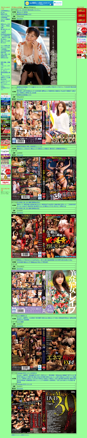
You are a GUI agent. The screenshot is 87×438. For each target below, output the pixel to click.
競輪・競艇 (7, 62)
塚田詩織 (26, 204)
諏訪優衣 (61, 378)
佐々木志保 (33, 92)
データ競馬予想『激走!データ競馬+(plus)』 (5, 37)
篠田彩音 (66, 378)
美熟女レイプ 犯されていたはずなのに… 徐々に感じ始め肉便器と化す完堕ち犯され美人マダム (44, 260)
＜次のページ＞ (24, 435)
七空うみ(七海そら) (62, 380)
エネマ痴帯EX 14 (22, 315)
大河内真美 (38, 91)
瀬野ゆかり (45, 91)
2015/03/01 (20, 388)
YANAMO (35, 378)
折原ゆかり (41, 148)
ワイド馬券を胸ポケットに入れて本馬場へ (5, 47)
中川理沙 (70, 380)
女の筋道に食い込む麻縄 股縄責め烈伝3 (28, 202)
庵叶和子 (52, 148)
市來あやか (20, 319)
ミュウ (41, 380)
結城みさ (46, 378)
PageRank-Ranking (6, 34)
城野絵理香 (73, 318)
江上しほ (41, 206)
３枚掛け (3, 32)
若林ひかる (49, 377)
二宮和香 (70, 204)
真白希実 (36, 206)
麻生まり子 (20, 12)
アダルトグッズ (5, 81)
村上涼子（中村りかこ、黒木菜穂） (45, 375)
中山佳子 (63, 91)
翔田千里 (30, 377)
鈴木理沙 (51, 204)
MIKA (56, 318)
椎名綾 (23, 380)
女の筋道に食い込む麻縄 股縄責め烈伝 (28, 208)
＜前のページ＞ (15, 435)
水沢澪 (19, 380)
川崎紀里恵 (57, 204)
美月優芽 (38, 318)
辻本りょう (35, 380)
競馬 (2, 62)
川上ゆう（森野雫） (23, 318)
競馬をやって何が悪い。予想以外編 (5, 25)
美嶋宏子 (69, 91)
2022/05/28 (20, 99)
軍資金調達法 (5, 72)
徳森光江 (58, 91)
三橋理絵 (23, 378)
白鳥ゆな (29, 378)
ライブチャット (5, 84)
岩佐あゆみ (59, 375)
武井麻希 (26, 319)
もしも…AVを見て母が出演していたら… (29, 10)
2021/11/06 (20, 155)
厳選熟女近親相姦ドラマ (24, 14)
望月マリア (69, 377)
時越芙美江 (52, 91)
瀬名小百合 (37, 377)
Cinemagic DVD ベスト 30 (24, 384)
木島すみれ (44, 318)
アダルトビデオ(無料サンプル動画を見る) (5, 77)
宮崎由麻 (61, 318)
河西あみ (41, 378)
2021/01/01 (20, 212)
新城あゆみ (34, 262)
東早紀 (26, 12)
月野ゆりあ (63, 206)
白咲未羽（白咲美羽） (49, 380)
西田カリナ (20, 204)
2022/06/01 (20, 18)
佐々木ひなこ (55, 206)
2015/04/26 (20, 326)
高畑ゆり (22, 92)
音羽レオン (64, 204)
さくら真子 (56, 377)
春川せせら (38, 204)
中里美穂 (32, 204)
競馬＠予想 (4, 14)
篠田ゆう (52, 378)
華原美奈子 (45, 204)
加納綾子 (65, 375)
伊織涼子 (46, 148)
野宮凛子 (19, 91)
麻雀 (2, 64)
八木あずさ (27, 148)
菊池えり (64, 148)
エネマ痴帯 (20, 321)
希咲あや (66, 318)
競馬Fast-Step (4, 57)
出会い (3, 86)
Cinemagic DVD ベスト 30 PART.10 (27, 373)
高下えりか (71, 375)
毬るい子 (40, 262)
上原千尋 (25, 91)
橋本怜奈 (30, 206)
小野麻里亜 (58, 148)
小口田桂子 (32, 318)
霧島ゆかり (20, 148)
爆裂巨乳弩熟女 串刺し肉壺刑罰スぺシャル (29, 146)
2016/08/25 (20, 268)
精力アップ (4, 82)
